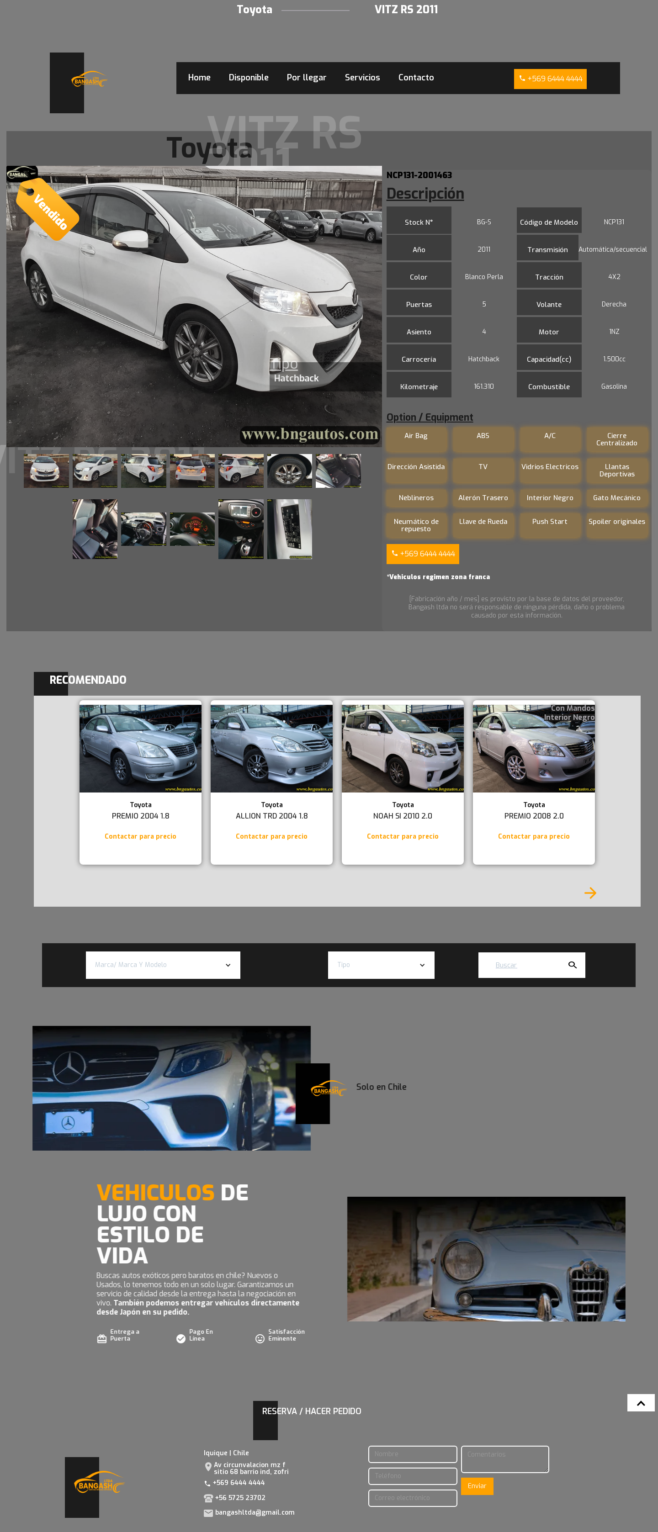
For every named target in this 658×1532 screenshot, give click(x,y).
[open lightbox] (194, 306)
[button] (163, 965)
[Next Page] (590, 893)
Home (199, 77)
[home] (89, 79)
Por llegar (307, 77)
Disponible (249, 77)
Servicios (362, 77)
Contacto (416, 77)
